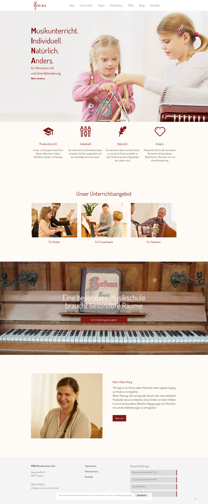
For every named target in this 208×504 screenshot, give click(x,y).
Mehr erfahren (38, 78)
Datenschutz (91, 471)
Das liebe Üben (139, 486)
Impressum (90, 465)
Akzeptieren (141, 495)
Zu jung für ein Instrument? (144, 479)
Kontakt (89, 476)
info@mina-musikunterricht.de (45, 487)
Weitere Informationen (124, 495)
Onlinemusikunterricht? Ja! (144, 472)
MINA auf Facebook (141, 493)
